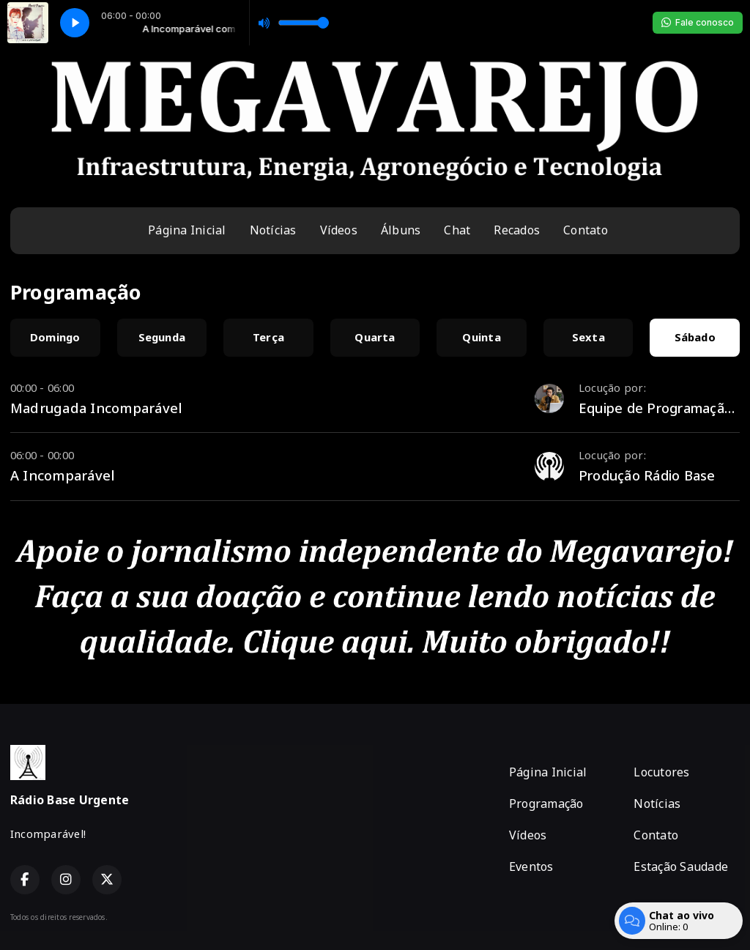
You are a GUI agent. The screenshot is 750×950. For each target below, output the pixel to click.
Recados (517, 230)
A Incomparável (62, 475)
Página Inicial (187, 230)
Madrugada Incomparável (96, 407)
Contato (585, 230)
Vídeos (338, 230)
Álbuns (400, 230)
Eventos (531, 866)
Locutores (661, 772)
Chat (457, 230)
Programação (546, 803)
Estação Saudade (681, 866)
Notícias (273, 230)
